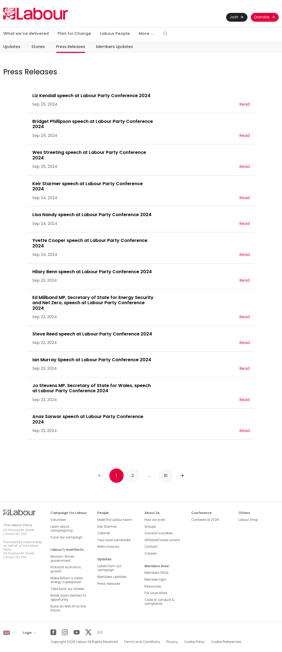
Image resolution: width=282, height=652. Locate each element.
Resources (152, 586)
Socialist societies (158, 533)
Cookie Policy (194, 642)
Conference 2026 (205, 520)
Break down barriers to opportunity (68, 597)
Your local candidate (113, 540)
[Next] (182, 475)
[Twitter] (88, 632)
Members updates (112, 577)
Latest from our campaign (109, 568)
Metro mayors (108, 546)
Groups (150, 526)
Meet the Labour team (114, 520)
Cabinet (103, 533)
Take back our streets (67, 589)
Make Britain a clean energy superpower (66, 580)
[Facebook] (53, 632)
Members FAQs (156, 573)
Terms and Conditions (142, 642)
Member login (155, 579)
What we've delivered (26, 33)
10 (166, 475)
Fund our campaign (66, 537)
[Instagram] (65, 632)
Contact (150, 546)
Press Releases (70, 46)
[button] (165, 33)
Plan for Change (74, 33)
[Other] (100, 632)
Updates (11, 46)
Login (28, 632)
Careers (150, 553)
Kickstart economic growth (65, 569)
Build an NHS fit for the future (68, 608)
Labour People (115, 33)
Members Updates (114, 46)
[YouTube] (76, 632)
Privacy (172, 642)
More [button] (144, 33)
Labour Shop (248, 520)
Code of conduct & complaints (159, 602)
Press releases (108, 584)
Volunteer (58, 520)
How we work (154, 520)
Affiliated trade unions (162, 540)
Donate (262, 17)
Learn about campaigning (61, 528)
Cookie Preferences (226, 642)
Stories (38, 46)
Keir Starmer (107, 526)
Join (234, 17)
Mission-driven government (62, 558)
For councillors (155, 593)
